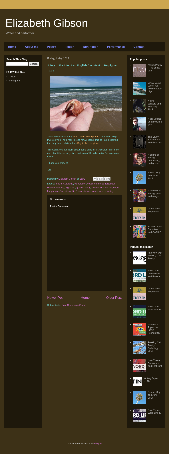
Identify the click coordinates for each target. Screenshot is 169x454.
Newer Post (55, 298)
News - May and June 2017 (154, 175)
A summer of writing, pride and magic (154, 193)
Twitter (12, 76)
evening (60, 187)
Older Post (114, 298)
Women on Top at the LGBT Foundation (154, 328)
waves (101, 191)
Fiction (69, 46)
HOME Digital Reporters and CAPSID (155, 229)
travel (87, 191)
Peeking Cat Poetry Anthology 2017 (154, 346)
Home (12, 46)
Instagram (14, 80)
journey (104, 187)
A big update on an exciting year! (155, 121)
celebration (80, 183)
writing (109, 191)
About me (31, 46)
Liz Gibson (77, 191)
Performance (116, 46)
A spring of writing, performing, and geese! (154, 159)
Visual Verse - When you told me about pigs (155, 87)
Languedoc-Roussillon (59, 191)
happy (87, 187)
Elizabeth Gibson (46, 23)
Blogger (98, 443)
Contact (139, 46)
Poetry (51, 46)
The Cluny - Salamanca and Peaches (155, 139)
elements (99, 183)
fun (73, 187)
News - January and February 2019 (154, 105)
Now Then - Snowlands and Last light (155, 363)
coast (90, 183)
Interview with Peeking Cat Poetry (155, 255)
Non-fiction (90, 46)
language (114, 187)
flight (68, 187)
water (94, 191)
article (59, 183)
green (80, 187)
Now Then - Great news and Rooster (154, 273)
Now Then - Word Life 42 (154, 308)
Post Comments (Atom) (74, 305)
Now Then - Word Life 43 (154, 411)
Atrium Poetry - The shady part (155, 68)
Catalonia (68, 183)
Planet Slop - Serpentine (154, 210)
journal (94, 187)
